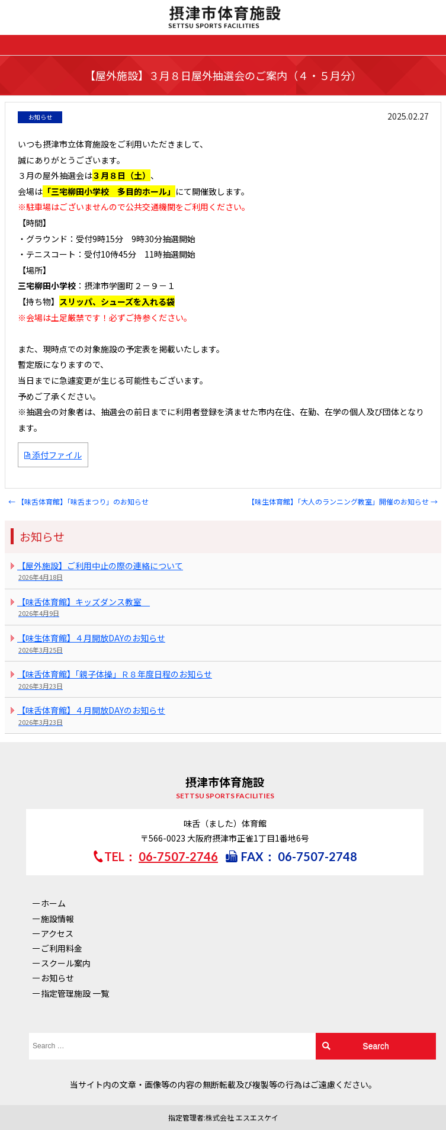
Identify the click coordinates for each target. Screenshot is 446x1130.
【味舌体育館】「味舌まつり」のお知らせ (78, 501)
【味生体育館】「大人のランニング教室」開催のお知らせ (343, 501)
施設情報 (57, 918)
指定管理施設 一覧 (75, 993)
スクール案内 (66, 963)
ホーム (53, 903)
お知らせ (57, 978)
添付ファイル (53, 455)
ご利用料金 (61, 948)
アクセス (57, 933)
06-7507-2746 (178, 856)
